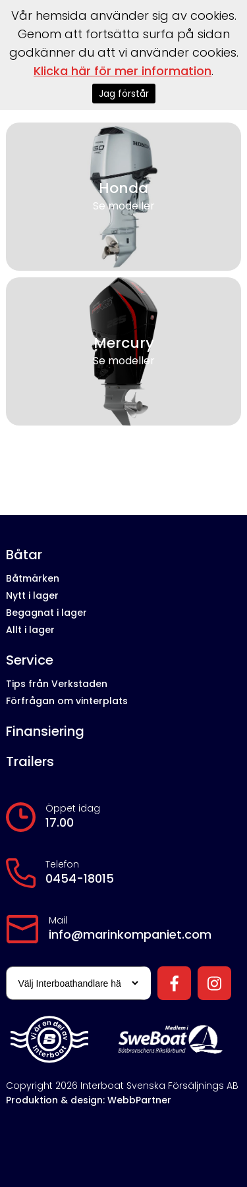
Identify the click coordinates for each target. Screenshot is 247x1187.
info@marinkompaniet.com (130, 935)
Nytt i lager (32, 595)
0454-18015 (79, 879)
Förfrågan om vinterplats (67, 700)
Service (29, 660)
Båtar (24, 555)
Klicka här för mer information (122, 71)
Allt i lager (30, 629)
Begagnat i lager (46, 612)
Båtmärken (32, 578)
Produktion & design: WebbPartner (88, 1100)
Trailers (30, 762)
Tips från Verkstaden (56, 683)
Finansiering (45, 731)
